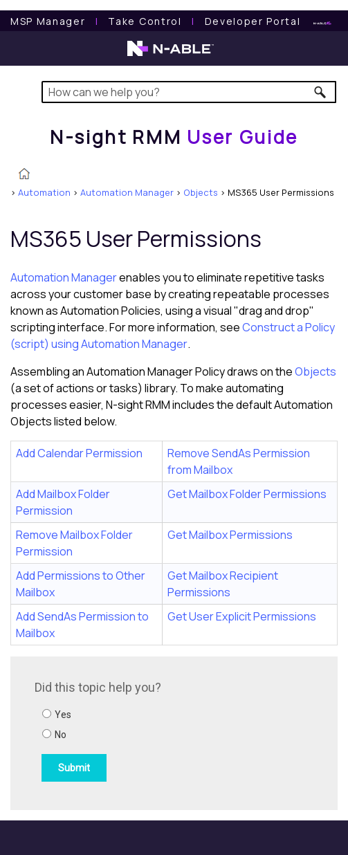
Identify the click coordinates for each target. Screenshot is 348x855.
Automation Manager (127, 192)
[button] (320, 92)
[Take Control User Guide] (144, 21)
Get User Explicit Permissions (241, 616)
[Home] (174, 137)
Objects (200, 192)
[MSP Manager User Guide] (47, 21)
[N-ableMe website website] (322, 21)
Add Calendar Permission (79, 453)
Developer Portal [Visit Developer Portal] (253, 21)
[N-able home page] (170, 54)
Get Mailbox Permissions (230, 534)
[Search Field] (189, 92)
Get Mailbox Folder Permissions (247, 494)
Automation (44, 192)
